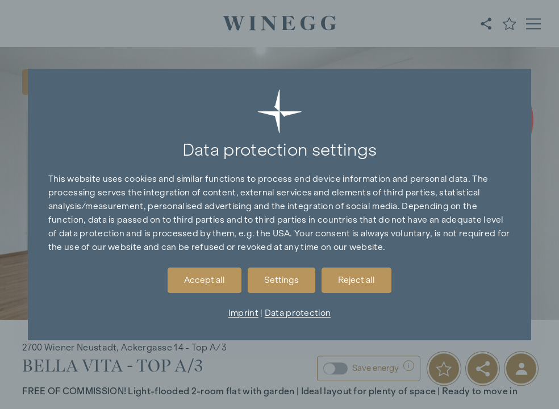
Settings (281, 280)
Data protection (298, 313)
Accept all (204, 280)
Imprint (243, 313)
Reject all (356, 280)
